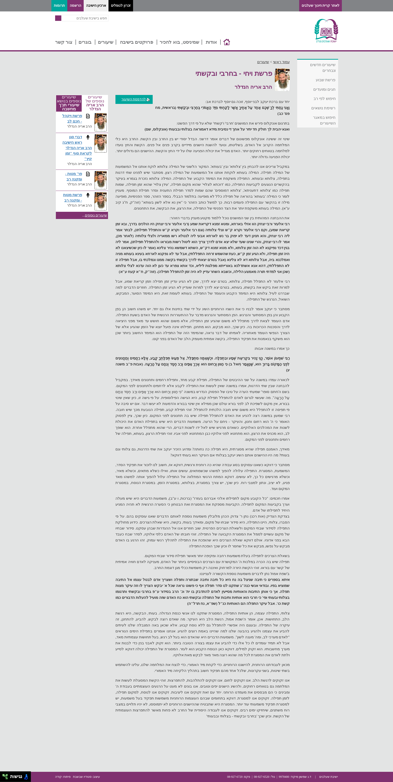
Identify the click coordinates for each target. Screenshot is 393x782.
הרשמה (75, 5)
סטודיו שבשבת (82, 777)
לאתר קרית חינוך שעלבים (320, 5)
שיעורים (105, 42)
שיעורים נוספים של (95, 103)
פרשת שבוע (325, 80)
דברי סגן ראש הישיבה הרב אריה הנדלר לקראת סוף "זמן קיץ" (77, 148)
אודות (211, 42)
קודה (58, 777)
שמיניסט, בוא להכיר (179, 42)
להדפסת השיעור (135, 99)
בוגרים (84, 42)
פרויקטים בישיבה (136, 42)
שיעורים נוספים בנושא (69, 103)
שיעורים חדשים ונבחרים (322, 68)
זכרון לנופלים (121, 5)
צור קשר (63, 42)
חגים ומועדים (324, 89)
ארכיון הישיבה (96, 5)
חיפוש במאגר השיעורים (324, 120)
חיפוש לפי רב (325, 98)
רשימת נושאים (323, 108)
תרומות (59, 5)
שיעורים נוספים (96, 215)
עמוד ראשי (281, 62)
